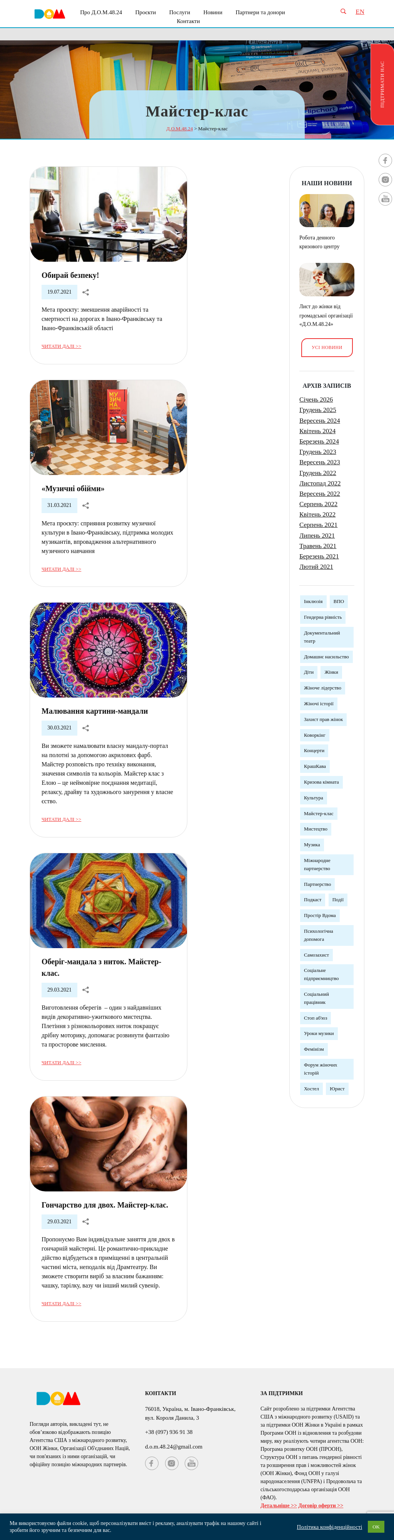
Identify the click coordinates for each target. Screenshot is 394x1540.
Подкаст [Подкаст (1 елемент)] (312, 899)
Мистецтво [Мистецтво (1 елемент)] (315, 829)
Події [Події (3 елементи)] (338, 899)
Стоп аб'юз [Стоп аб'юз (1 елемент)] (315, 1018)
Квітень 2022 (317, 514)
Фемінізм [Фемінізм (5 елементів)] (314, 1049)
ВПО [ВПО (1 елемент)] (339, 601)
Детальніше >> (278, 1505)
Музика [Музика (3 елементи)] (312, 844)
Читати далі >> (61, 346)
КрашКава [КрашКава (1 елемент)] (315, 766)
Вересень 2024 (319, 420)
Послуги (179, 12)
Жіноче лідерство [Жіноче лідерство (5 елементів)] (322, 688)
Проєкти (145, 12)
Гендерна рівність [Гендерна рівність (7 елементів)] (323, 617)
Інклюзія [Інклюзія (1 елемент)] (313, 601)
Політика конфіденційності (329, 1527)
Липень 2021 (317, 535)
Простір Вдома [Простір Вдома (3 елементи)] (320, 915)
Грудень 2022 (317, 473)
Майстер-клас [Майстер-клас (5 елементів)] (319, 813)
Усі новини (327, 347)
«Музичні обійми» (73, 488)
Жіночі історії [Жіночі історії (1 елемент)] (319, 703)
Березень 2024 (319, 441)
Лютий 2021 (316, 566)
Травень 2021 (317, 546)
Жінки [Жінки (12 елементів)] (331, 672)
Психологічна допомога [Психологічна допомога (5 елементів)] (318, 935)
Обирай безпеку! (70, 275)
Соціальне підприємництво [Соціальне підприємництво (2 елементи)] (321, 974)
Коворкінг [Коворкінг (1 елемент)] (315, 735)
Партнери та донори (260, 12)
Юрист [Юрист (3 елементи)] (337, 1088)
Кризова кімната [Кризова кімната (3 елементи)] (321, 782)
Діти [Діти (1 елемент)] (309, 672)
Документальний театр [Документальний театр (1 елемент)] (322, 637)
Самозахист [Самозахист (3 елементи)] (316, 955)
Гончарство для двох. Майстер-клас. (105, 1205)
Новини (212, 12)
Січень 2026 (316, 399)
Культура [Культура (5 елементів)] (313, 798)
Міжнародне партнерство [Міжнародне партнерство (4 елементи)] (317, 864)
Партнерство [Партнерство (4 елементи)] (317, 884)
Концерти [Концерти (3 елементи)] (314, 750)
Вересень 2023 (319, 462)
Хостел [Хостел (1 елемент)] (311, 1088)
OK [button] (376, 1527)
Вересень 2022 (319, 493)
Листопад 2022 (320, 483)
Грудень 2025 (317, 410)
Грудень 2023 (317, 451)
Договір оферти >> (320, 1505)
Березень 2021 (319, 556)
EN (360, 11)
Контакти (188, 21)
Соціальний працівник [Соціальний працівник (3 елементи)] (316, 998)
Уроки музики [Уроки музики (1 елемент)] (319, 1033)
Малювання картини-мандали (95, 711)
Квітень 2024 (317, 431)
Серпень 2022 (318, 504)
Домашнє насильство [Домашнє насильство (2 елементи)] (326, 657)
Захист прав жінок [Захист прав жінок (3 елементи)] (323, 719)
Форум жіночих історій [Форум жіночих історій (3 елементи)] (320, 1069)
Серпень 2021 (318, 524)
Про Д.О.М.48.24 (101, 12)
